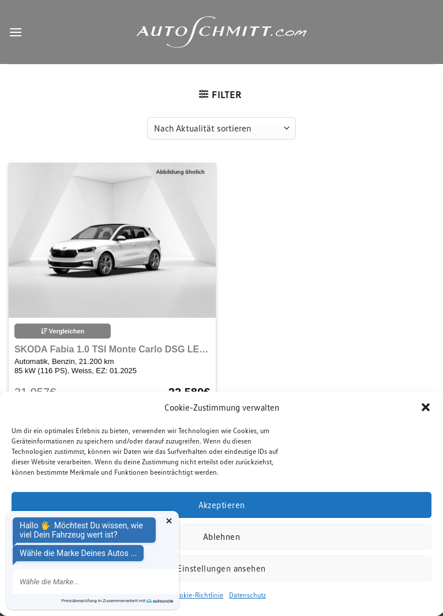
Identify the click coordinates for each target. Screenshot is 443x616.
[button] (425, 407)
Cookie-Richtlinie (197, 595)
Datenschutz (247, 595)
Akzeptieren (221, 504)
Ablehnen (222, 536)
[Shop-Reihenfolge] (221, 128)
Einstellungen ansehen (221, 568)
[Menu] (15, 32)
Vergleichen (63, 331)
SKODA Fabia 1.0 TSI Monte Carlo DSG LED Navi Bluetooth (112, 349)
